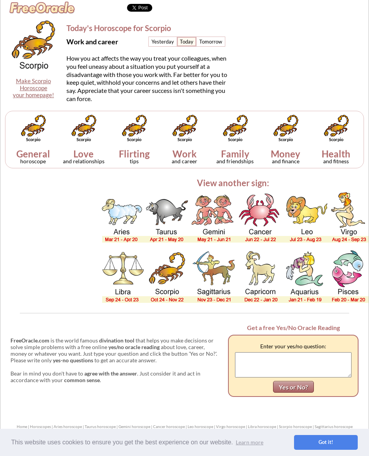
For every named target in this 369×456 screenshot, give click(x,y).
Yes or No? (293, 387)
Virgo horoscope (230, 426)
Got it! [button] (326, 442)
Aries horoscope (68, 426)
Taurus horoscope (100, 426)
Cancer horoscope (169, 426)
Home (22, 426)
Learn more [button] (249, 442)
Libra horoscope (262, 426)
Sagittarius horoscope (334, 426)
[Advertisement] (304, 52)
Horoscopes (40, 426)
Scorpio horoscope (295, 426)
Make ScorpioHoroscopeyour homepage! (33, 87)
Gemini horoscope (134, 426)
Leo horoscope (200, 426)
